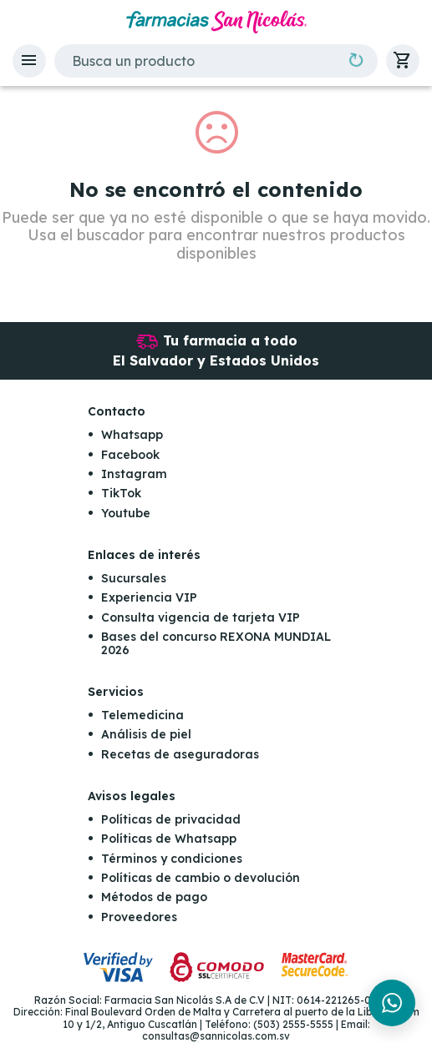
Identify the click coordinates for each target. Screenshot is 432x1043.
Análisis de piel (146, 734)
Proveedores (139, 917)
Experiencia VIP (149, 597)
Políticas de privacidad (171, 819)
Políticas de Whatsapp (168, 838)
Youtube (125, 513)
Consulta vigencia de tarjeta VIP (200, 617)
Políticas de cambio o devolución (200, 877)
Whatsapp (132, 434)
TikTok (121, 493)
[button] (29, 61)
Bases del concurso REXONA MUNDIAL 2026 (216, 643)
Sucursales (133, 578)
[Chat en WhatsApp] (391, 1003)
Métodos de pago (154, 896)
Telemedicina (142, 715)
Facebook (130, 454)
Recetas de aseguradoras (180, 754)
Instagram (134, 473)
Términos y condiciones (171, 858)
